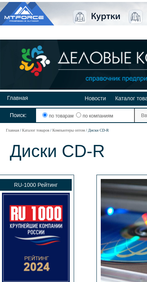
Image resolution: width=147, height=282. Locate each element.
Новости (95, 98)
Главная (17, 98)
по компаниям (94, 116)
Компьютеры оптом (68, 130)
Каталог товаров (35, 130)
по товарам (58, 116)
